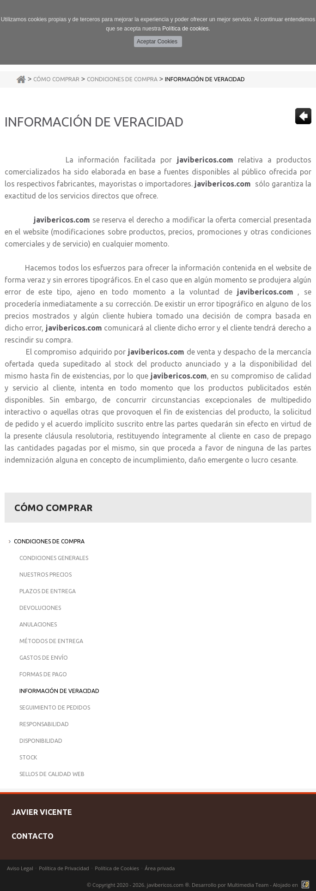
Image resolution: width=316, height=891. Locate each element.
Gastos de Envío (43, 658)
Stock (28, 757)
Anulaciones (38, 624)
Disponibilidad (40, 741)
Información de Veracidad (205, 79)
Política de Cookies (117, 868)
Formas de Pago (43, 674)
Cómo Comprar (56, 79)
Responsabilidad (44, 724)
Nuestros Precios (45, 575)
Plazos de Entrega (47, 591)
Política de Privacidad (64, 868)
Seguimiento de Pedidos (54, 707)
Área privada (160, 868)
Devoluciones (40, 608)
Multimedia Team (247, 884)
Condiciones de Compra (122, 79)
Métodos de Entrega (51, 641)
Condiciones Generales (53, 558)
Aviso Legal (20, 868)
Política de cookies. (186, 28)
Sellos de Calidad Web (52, 774)
